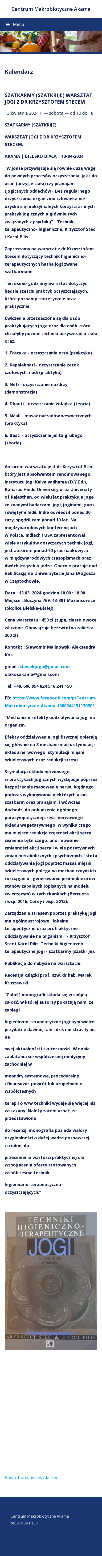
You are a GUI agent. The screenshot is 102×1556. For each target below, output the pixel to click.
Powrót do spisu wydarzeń (31, 1477)
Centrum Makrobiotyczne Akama (51, 9)
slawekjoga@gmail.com (45, 666)
